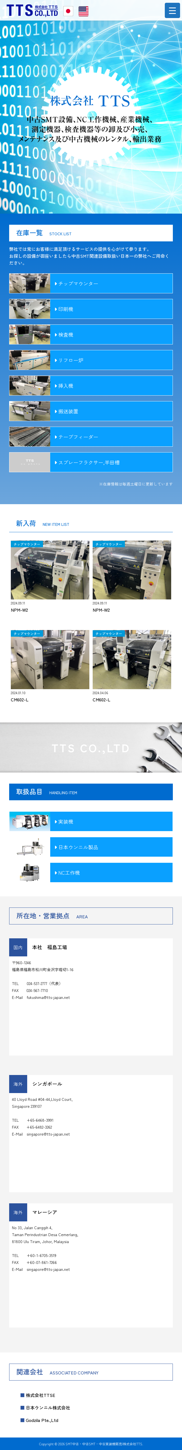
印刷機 (63, 308)
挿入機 (63, 385)
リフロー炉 (68, 360)
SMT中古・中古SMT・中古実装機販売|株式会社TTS (103, 1443)
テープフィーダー (76, 436)
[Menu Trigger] (172, 10)
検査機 (63, 334)
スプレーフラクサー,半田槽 (87, 462)
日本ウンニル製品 (76, 847)
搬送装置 (66, 411)
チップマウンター (76, 283)
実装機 (63, 821)
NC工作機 (67, 872)
